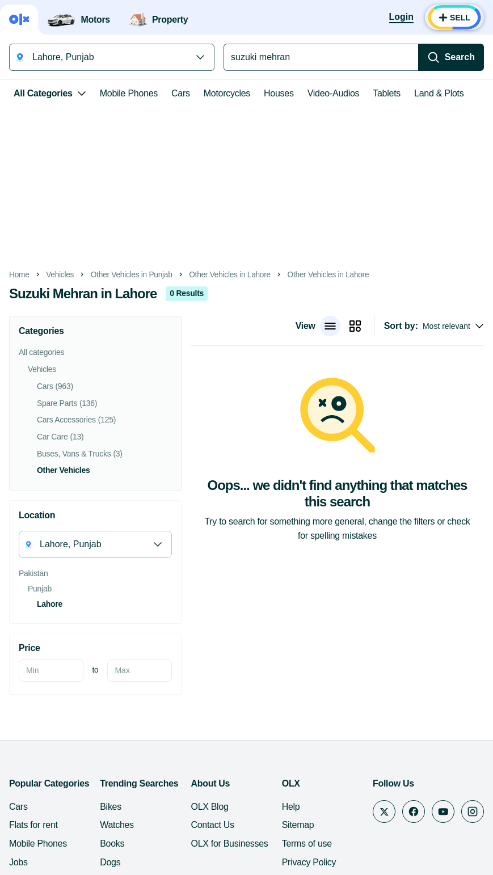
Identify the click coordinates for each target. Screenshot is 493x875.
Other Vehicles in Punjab (131, 274)
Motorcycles (227, 93)
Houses (279, 93)
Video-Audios (333, 93)
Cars (180, 93)
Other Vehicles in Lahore (230, 274)
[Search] (451, 57)
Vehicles (60, 274)
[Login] (401, 17)
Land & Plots (438, 93)
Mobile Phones (129, 93)
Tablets (387, 93)
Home (19, 274)
